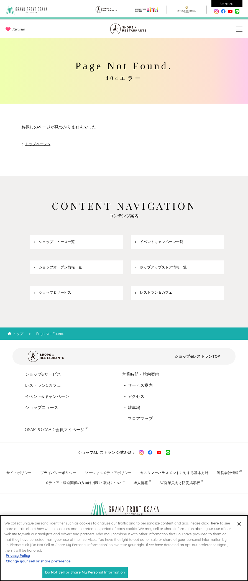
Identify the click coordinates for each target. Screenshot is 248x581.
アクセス (136, 396)
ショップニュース (41, 407)
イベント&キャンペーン (47, 396)
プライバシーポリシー (58, 472)
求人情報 (141, 482)
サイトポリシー (19, 472)
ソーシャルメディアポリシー (108, 472)
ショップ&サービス (43, 374)
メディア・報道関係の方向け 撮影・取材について (85, 482)
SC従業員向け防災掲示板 (180, 482)
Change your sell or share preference (38, 561)
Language (227, 3)
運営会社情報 (228, 472)
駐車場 (134, 407)
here (215, 523)
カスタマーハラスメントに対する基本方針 (174, 472)
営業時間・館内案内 (140, 374)
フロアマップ (140, 418)
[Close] (239, 524)
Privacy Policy (18, 556)
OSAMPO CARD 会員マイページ (55, 429)
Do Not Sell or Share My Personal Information (85, 572)
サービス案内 (140, 385)
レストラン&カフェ (43, 385)
